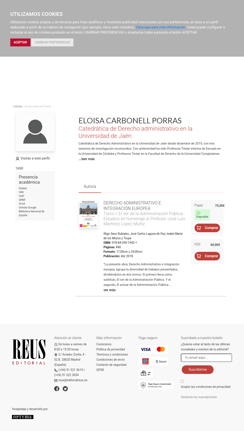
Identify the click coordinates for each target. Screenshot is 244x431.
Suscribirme (198, 370)
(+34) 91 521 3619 (68, 370)
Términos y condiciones (112, 354)
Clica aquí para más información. (161, 27)
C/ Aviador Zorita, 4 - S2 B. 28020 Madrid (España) (70, 359)
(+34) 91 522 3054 (66, 375)
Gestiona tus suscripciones (199, 397)
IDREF (22, 199)
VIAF (21, 196)
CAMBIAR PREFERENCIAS (52, 42)
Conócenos (104, 344)
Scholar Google (27, 207)
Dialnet (23, 188)
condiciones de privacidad (213, 386)
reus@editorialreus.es (70, 380)
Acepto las (206, 386)
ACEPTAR (20, 42)
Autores (18, 106)
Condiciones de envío (110, 359)
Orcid (22, 203)
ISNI (21, 192)
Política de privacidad (110, 349)
